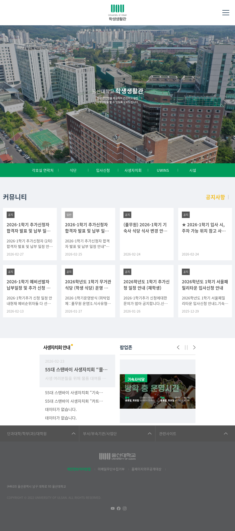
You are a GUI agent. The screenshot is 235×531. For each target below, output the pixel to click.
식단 (73, 170)
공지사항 (215, 197)
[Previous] (178, 347)
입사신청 (103, 170)
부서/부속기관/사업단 (100, 433)
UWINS (163, 170)
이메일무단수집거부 (111, 469)
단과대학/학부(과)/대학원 (27, 433)
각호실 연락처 (43, 170)
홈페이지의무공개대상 (146, 469)
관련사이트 (167, 433)
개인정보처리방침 (79, 469)
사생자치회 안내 (56, 347)
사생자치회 (133, 170)
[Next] (194, 347)
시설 (192, 170)
